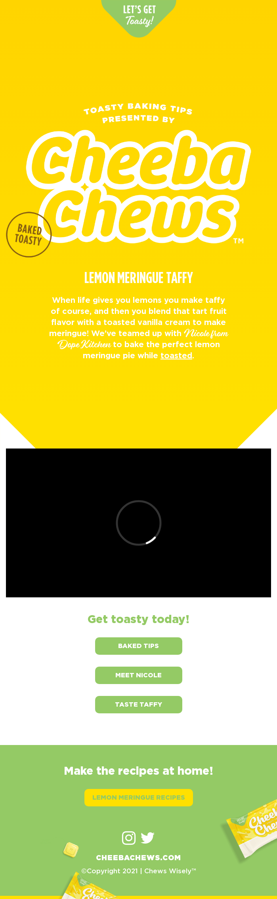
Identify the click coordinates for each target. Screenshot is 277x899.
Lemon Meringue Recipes (138, 797)
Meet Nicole (138, 675)
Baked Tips (138, 646)
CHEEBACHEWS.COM (138, 858)
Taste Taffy (138, 704)
